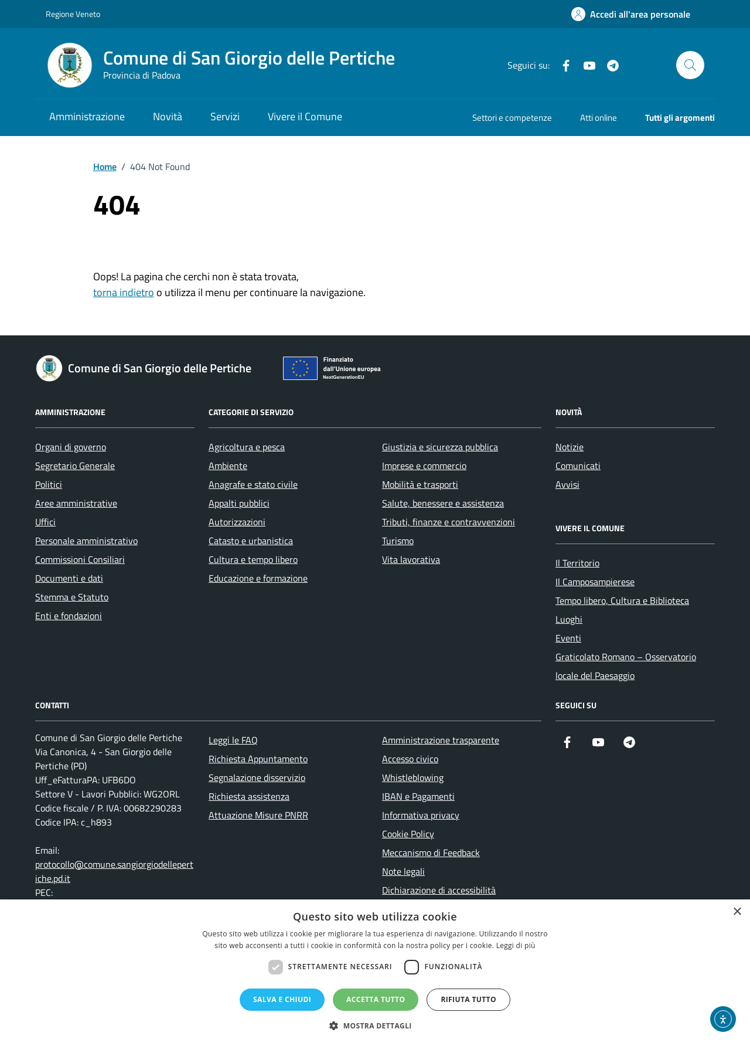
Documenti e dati (69, 578)
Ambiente (228, 466)
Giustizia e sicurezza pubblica (440, 447)
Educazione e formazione (258, 578)
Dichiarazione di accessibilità (439, 890)
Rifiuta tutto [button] (468, 999)
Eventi (568, 638)
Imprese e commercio (424, 466)
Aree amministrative (76, 503)
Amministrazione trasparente (440, 740)
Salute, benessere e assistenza (443, 503)
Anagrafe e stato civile (253, 484)
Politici (48, 484)
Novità (167, 116)
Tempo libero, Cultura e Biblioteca (622, 600)
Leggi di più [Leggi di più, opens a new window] (516, 945)
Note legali (403, 871)
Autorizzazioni (237, 522)
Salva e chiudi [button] (282, 999)
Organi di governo (70, 447)
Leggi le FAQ (233, 740)
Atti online (598, 117)
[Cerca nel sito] (690, 65)
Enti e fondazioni (68, 616)
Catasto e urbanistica (251, 541)
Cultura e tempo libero (253, 559)
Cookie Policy (408, 834)
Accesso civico (410, 759)
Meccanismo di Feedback (431, 852)
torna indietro (123, 292)
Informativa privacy (420, 815)
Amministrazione (87, 116)
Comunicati (578, 466)
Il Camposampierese (595, 582)
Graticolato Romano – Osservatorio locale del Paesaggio (625, 666)
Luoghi (568, 619)
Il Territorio (577, 563)
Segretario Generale (75, 466)
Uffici (45, 522)
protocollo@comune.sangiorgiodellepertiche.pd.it (114, 871)
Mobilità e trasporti (420, 484)
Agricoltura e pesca (247, 447)
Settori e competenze (512, 117)
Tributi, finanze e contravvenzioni (448, 522)
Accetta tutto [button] (375, 999)
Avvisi (567, 484)
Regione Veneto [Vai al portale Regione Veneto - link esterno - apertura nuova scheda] (73, 14)
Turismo (398, 541)
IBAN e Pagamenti (418, 796)
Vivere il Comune (305, 116)
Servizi (225, 116)
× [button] (736, 912)
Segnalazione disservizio (257, 777)
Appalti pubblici (239, 503)
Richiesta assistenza (249, 796)
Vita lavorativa (411, 559)
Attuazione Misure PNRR (258, 815)
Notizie (569, 447)
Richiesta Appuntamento (258, 759)
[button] (375, 1026)
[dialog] (375, 972)
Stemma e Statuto (71, 597)
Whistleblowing (413, 777)
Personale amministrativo (86, 541)
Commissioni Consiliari (80, 559)
